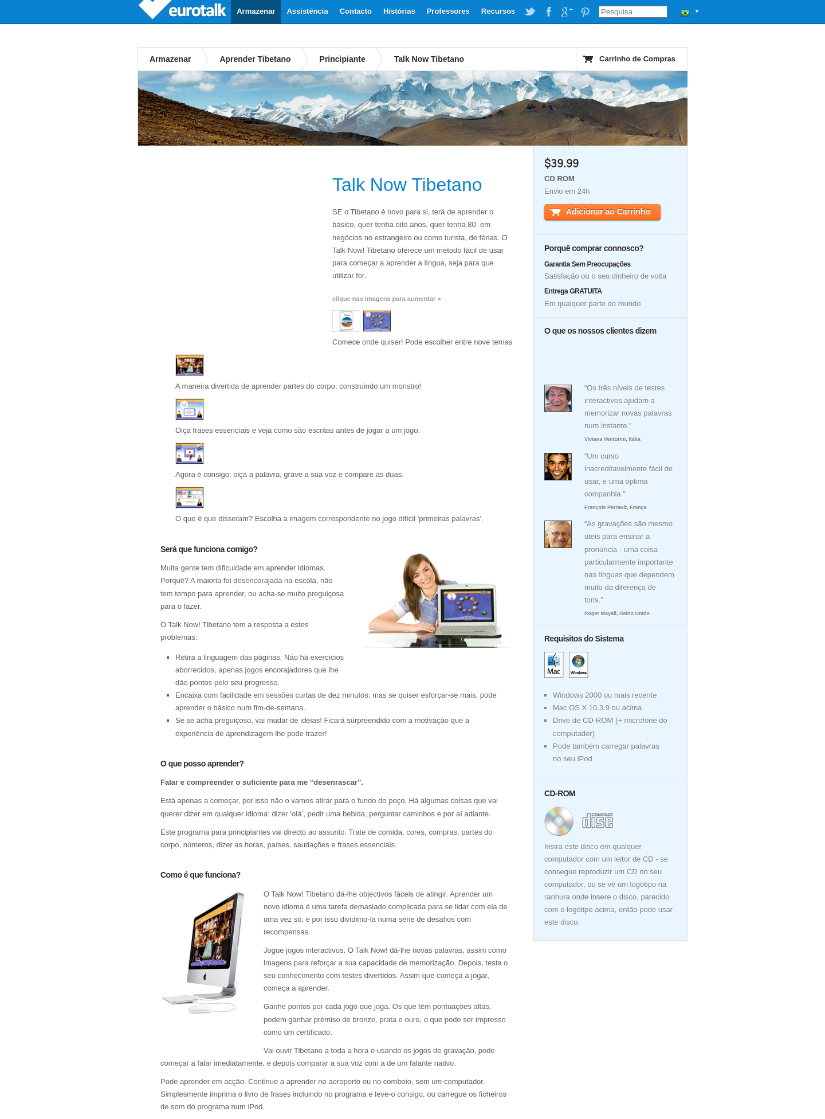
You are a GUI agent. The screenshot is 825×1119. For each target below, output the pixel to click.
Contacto (356, 11)
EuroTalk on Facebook (548, 12)
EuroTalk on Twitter (530, 12)
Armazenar (256, 11)
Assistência (307, 11)
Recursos (498, 11)
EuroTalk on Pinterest (585, 12)
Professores (448, 11)
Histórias (399, 11)
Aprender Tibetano (254, 59)
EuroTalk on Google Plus (566, 12)
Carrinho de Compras (637, 58)
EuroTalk (183, 11)
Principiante (343, 59)
